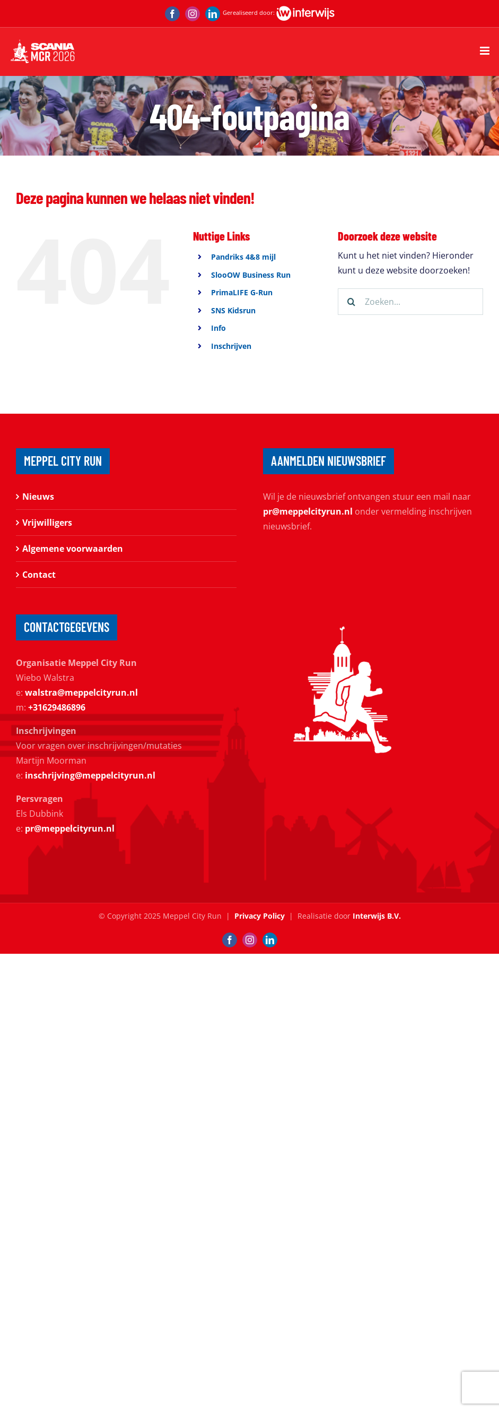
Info (218, 328)
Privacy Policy (259, 916)
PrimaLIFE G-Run (242, 292)
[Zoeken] (351, 301)
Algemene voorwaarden (72, 548)
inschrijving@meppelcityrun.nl (90, 775)
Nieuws (38, 496)
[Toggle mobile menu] (485, 50)
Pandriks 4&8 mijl (243, 257)
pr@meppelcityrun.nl (308, 511)
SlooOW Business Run (251, 275)
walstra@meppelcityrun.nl (81, 692)
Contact (39, 574)
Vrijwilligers (47, 522)
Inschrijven (231, 346)
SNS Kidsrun (233, 310)
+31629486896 (56, 707)
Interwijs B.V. (377, 916)
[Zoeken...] (410, 301)
